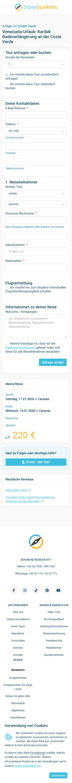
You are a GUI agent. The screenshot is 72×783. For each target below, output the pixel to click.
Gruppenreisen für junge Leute (18, 687)
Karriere (18, 647)
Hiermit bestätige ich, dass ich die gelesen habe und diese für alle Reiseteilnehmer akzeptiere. (32, 347)
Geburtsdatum (16, 245)
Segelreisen (18, 710)
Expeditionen (18, 717)
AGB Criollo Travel (18, 490)
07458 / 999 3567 (36, 462)
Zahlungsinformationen (54, 626)
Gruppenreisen (18, 678)
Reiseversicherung (54, 633)
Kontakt (18, 655)
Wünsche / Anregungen (21, 311)
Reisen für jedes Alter (18, 696)
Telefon (11, 124)
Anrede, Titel (13, 187)
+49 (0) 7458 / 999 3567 (40, 566)
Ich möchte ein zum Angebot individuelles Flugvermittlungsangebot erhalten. (35, 289)
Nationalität (14, 261)
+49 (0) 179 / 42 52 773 (43, 573)
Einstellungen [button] (38, 752)
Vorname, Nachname (21, 213)
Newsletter (18, 633)
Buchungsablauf (54, 619)
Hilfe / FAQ (54, 612)
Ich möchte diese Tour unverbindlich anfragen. (32, 76)
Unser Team (18, 626)
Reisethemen (54, 647)
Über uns (18, 612)
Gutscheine (18, 640)
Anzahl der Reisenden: (20, 57)
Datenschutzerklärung (20, 347)
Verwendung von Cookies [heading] (26, 725)
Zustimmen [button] (58, 775)
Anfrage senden (53, 362)
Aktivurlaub (18, 703)
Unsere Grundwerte (18, 619)
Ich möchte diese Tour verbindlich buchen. (30, 86)
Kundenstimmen (54, 655)
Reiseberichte (54, 640)
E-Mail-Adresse (16, 108)
